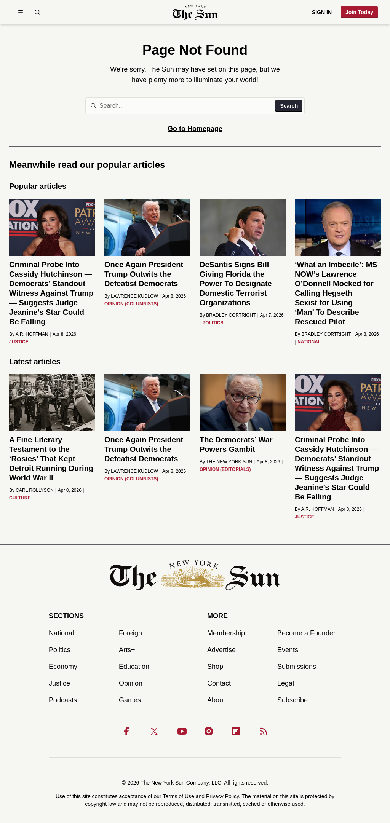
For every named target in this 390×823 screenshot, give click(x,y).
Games (130, 700)
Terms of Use (178, 796)
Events (287, 650)
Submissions (296, 666)
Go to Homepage (195, 128)
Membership (226, 633)
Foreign (130, 633)
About (216, 700)
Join (359, 12)
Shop (215, 666)
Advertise (221, 650)
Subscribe (292, 700)
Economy (63, 666)
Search (289, 106)
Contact (219, 683)
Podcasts (63, 700)
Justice (59, 683)
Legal (285, 683)
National (61, 633)
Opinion (130, 683)
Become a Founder (306, 633)
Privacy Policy (222, 796)
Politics (59, 650)
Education (134, 666)
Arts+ (127, 650)
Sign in (322, 12)
